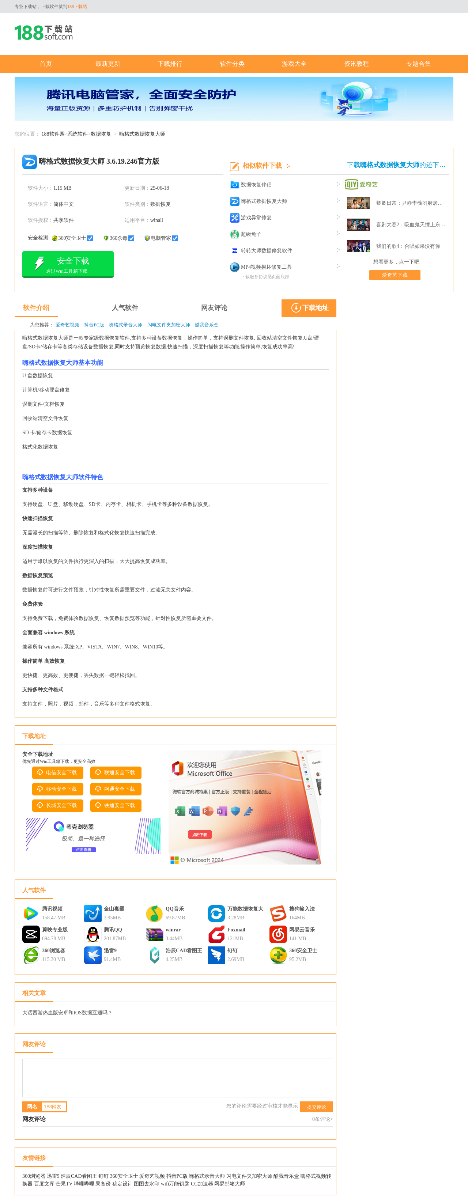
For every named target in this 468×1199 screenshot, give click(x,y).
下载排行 (170, 63)
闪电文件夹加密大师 (168, 325)
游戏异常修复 (251, 218)
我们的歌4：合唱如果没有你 (408, 246)
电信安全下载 (56, 772)
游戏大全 (294, 63)
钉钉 (232, 950)
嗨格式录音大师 (125, 325)
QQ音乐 (175, 909)
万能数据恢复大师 (245, 910)
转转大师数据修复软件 (261, 251)
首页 (45, 63)
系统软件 (77, 134)
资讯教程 (356, 63)
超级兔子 (245, 234)
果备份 (103, 1184)
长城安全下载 (56, 805)
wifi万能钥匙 (175, 1184)
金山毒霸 (114, 909)
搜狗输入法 (302, 909)
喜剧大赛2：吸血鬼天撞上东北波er (411, 224)
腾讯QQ (113, 930)
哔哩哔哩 (84, 1184)
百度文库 (44, 1184)
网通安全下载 (114, 789)
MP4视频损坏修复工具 (261, 267)
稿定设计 (122, 1184)
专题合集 (418, 63)
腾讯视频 (52, 909)
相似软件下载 (262, 165)
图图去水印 (146, 1184)
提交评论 (316, 1107)
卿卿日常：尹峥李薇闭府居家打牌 (411, 203)
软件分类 (232, 63)
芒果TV (64, 1184)
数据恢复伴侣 (251, 185)
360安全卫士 (303, 950)
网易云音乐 (302, 930)
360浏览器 (53, 950)
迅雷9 (110, 950)
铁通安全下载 (114, 805)
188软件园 (53, 134)
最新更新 (107, 63)
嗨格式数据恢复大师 (258, 201)
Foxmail (236, 930)
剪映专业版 (55, 930)
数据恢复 (101, 134)
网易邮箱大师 (229, 1184)
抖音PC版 (94, 325)
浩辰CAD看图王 (184, 950)
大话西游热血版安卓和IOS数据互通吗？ (67, 1012)
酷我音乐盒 (207, 325)
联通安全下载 (114, 772)
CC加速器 (202, 1184)
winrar (173, 930)
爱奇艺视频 (67, 325)
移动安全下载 (56, 789)
